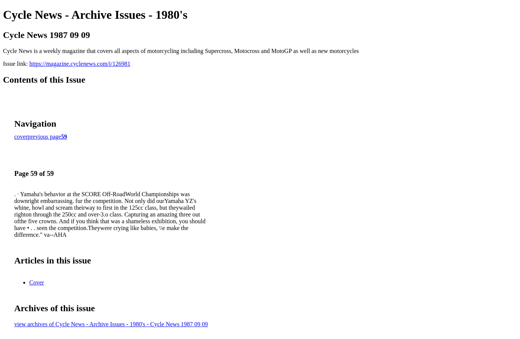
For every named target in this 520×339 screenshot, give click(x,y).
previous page (44, 136)
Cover (36, 282)
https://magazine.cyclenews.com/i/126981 (79, 64)
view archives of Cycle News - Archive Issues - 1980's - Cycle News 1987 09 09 (111, 324)
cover (21, 136)
